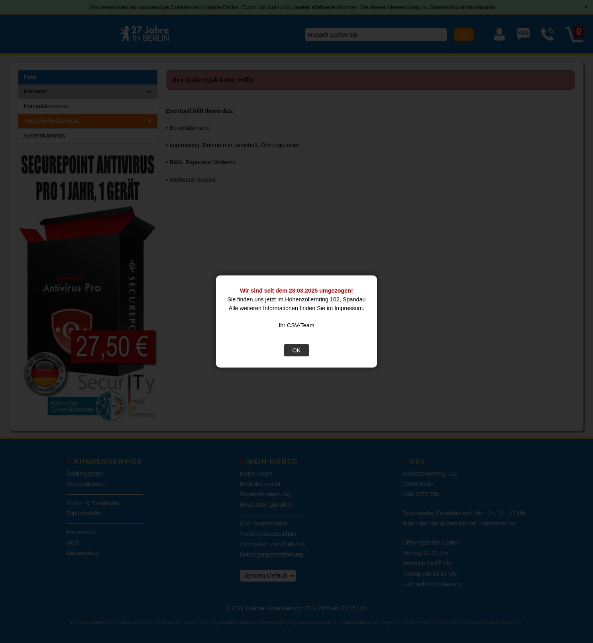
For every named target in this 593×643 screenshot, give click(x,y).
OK (297, 350)
